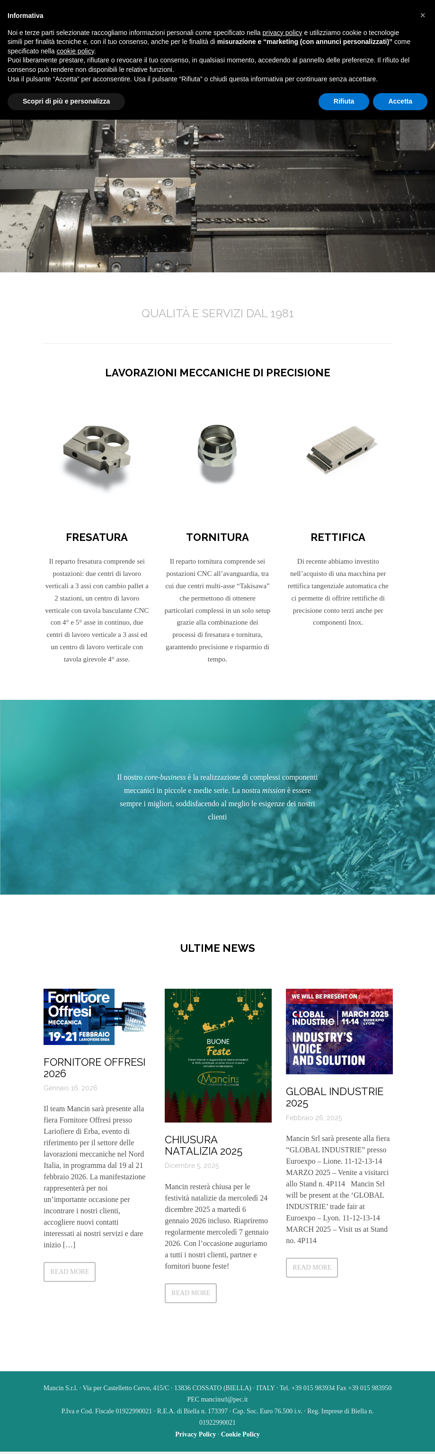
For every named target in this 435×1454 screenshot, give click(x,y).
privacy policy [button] (282, 32)
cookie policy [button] (75, 51)
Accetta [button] (400, 101)
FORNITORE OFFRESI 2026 (94, 1077)
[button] (422, 15)
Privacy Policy (195, 1436)
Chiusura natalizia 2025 (203, 1155)
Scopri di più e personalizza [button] (66, 101)
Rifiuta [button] (344, 101)
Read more (69, 1282)
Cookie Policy (240, 1436)
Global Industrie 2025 (334, 1107)
